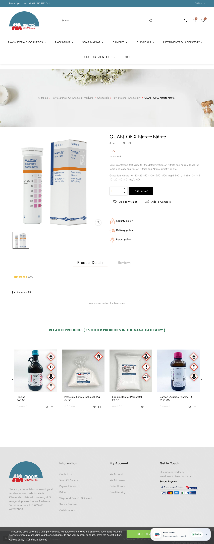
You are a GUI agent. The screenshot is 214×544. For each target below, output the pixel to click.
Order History (117, 485)
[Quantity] (116, 190)
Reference (20, 276)
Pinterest (130, 142)
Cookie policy (16, 539)
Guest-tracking (118, 491)
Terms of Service (68, 479)
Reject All (146, 534)
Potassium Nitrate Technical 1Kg (82, 396)
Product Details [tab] (90, 262)
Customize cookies (36, 539)
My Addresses (117, 479)
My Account (116, 473)
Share (119, 142)
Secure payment (68, 503)
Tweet (124, 142)
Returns (63, 491)
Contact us (65, 473)
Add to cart (141, 190)
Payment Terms (67, 485)
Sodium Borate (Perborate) (127, 396)
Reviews (125, 262)
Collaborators (67, 509)
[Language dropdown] (200, 3)
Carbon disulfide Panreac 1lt (176, 396)
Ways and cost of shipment (75, 497)
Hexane (21, 396)
